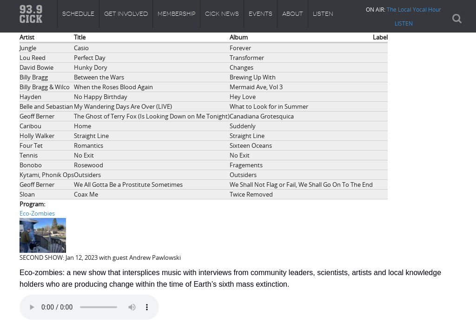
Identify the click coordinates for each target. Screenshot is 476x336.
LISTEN (404, 23)
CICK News (222, 13)
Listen (323, 13)
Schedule (78, 13)
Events (260, 13)
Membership (176, 13)
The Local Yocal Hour (414, 9)
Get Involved (126, 13)
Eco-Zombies (37, 213)
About (292, 13)
